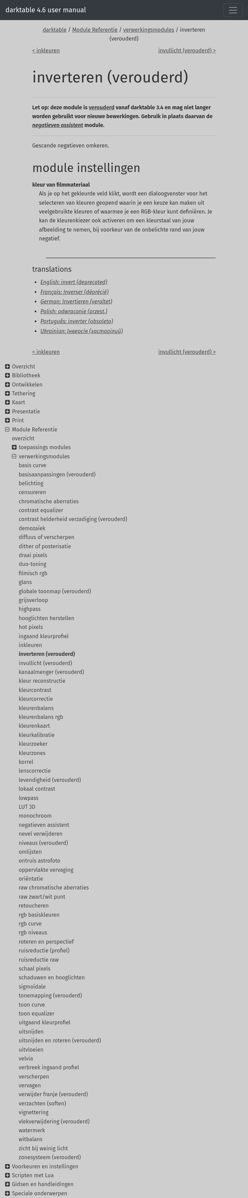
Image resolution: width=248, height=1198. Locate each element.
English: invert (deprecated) (73, 282)
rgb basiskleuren (39, 915)
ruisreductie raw (39, 960)
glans (25, 582)
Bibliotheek (26, 375)
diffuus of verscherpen (47, 537)
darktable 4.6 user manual (45, 10)
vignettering (33, 1112)
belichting (31, 483)
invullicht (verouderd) (45, 663)
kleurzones (32, 753)
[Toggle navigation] (233, 10)
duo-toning (32, 564)
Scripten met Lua (33, 1175)
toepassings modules (45, 447)
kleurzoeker (33, 744)
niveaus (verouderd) (43, 843)
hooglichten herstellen (47, 618)
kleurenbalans (36, 708)
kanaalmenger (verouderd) (51, 672)
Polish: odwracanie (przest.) (73, 311)
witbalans (31, 1139)
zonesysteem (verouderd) (50, 1157)
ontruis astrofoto (39, 860)
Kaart (18, 402)
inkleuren (30, 645)
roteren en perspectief (46, 942)
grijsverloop (33, 600)
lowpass (28, 798)
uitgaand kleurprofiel (44, 1022)
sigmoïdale (32, 986)
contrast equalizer (41, 510)
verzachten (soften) (42, 1103)
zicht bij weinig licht (43, 1148)
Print (18, 420)
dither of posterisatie (45, 546)
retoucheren (34, 905)
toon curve (32, 1005)
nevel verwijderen (41, 834)
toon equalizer (36, 1013)
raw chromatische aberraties (54, 887)
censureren (32, 492)
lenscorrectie (35, 771)
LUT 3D (27, 807)
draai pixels (33, 555)
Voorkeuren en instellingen (45, 1166)
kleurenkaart (34, 726)
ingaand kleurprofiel (44, 636)
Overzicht (23, 366)
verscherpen (34, 1076)
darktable (55, 30)
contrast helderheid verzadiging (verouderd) (73, 519)
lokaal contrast (37, 789)
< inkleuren (46, 50)
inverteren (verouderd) (47, 654)
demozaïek (32, 528)
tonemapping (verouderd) (50, 995)
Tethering (23, 393)
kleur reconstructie (42, 681)
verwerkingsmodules (148, 30)
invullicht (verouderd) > (187, 50)
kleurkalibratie (37, 735)
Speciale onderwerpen (39, 1193)
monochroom (35, 816)
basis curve (32, 465)
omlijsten (30, 852)
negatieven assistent (44, 825)
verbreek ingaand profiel (49, 1067)
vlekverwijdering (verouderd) (54, 1121)
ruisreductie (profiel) (44, 950)
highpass (29, 609)
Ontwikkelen (27, 384)
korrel (26, 762)
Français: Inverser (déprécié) (74, 292)
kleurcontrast (35, 690)
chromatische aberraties (49, 501)
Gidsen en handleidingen (42, 1184)
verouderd (101, 107)
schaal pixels (34, 968)
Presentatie (26, 411)
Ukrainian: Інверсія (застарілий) (81, 331)
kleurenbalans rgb (41, 717)
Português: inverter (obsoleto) (76, 321)
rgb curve (30, 923)
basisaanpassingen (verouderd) (57, 474)
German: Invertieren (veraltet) (76, 301)
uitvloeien (31, 1049)
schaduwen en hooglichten (52, 977)
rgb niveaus (33, 932)
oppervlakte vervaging (46, 870)
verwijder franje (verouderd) (53, 1094)
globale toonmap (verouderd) (55, 591)
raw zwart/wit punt (42, 897)
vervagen (30, 1085)
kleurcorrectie (36, 699)
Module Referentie (94, 30)
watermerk (32, 1130)
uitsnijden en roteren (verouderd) (60, 1040)
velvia (26, 1058)
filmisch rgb (33, 573)
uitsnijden (31, 1031)
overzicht (23, 438)
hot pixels (31, 627)
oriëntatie (31, 879)
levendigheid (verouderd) (50, 780)
